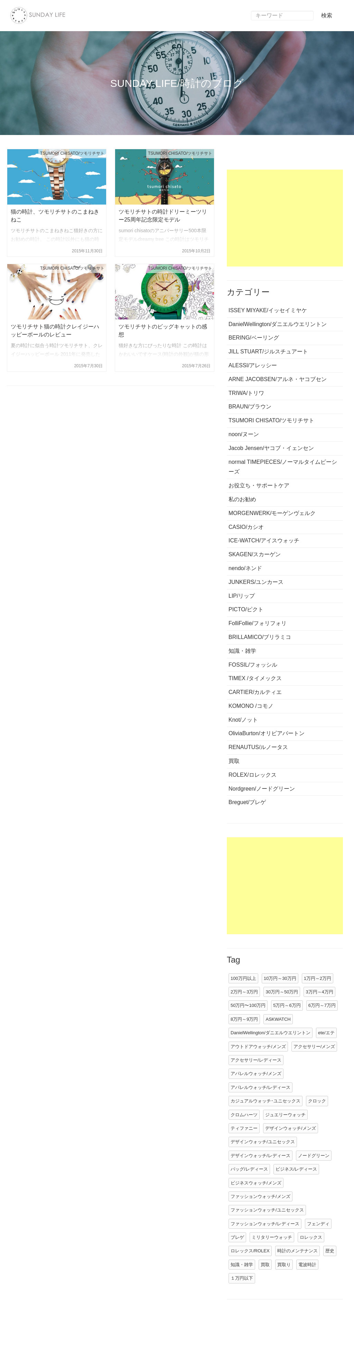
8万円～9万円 (244, 1019)
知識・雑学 (242, 1264)
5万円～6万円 (286, 1005)
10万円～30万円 (280, 978)
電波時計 (307, 1264)
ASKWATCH (278, 1019)
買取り (284, 1264)
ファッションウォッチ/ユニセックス (267, 1210)
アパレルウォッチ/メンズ (256, 1073)
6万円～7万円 (322, 1005)
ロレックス (311, 1237)
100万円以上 (243, 978)
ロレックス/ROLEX (250, 1250)
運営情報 (25, 1340)
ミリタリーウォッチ (272, 1237)
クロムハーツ (244, 1114)
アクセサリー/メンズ (314, 1046)
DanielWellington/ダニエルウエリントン (270, 1032)
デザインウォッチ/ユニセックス (263, 1141)
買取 (265, 1264)
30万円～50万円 (282, 991)
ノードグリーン (313, 1155)
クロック (317, 1100)
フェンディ (318, 1223)
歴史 (329, 1250)
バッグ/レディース (249, 1169)
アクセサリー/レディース (256, 1060)
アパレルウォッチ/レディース (260, 1087)
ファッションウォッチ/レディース (265, 1223)
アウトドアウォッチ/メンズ (258, 1046)
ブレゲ (237, 1237)
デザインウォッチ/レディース (260, 1155)
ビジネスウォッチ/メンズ (256, 1183)
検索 (326, 15)
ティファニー (244, 1128)
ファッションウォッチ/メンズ (260, 1196)
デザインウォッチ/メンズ (290, 1128)
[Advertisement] (285, 218)
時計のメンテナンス (297, 1250)
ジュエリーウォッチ (285, 1114)
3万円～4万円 (319, 991)
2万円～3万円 (244, 991)
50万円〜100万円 (248, 1005)
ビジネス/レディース (296, 1169)
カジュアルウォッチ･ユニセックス (265, 1100)
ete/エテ (326, 1032)
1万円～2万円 (317, 978)
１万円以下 (242, 1278)
